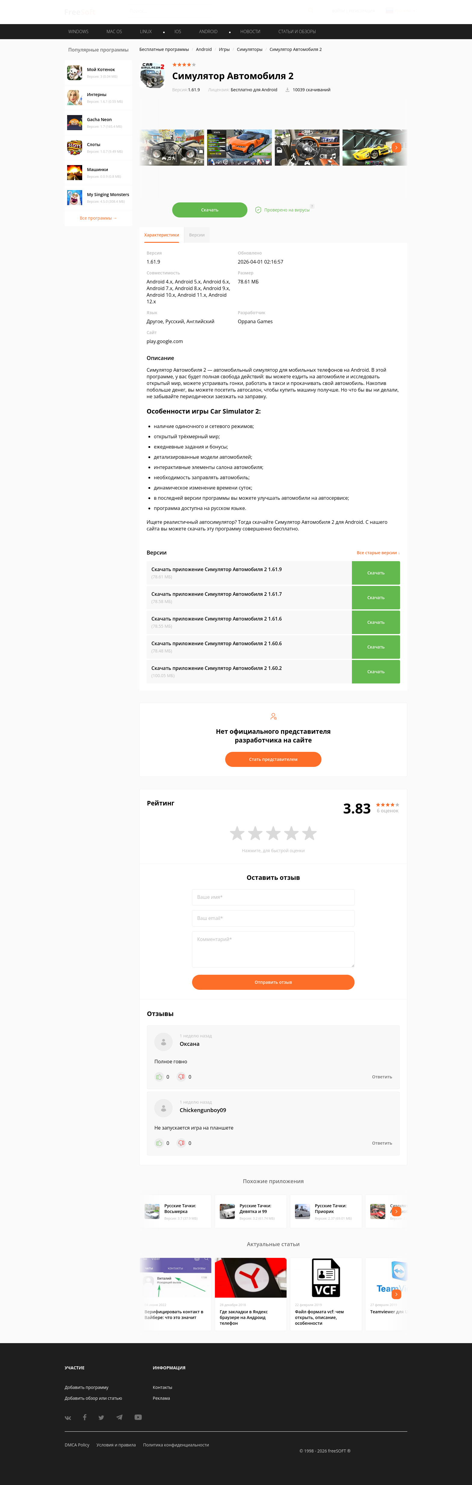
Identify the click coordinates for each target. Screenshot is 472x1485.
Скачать (210, 210)
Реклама (161, 1398)
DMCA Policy (77, 1445)
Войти (338, 11)
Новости (250, 31)
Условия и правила (116, 1445)
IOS (178, 31)
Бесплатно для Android (254, 89)
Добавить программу (86, 1387)
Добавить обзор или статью (93, 1398)
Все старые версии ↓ (378, 552)
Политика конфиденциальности (176, 1445)
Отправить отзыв (273, 982)
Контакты (162, 1387)
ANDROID (208, 31)
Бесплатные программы (164, 49)
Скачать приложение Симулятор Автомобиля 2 (216, 569)
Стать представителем (273, 759)
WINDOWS (78, 31)
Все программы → (98, 218)
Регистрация (362, 11)
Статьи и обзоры (297, 31)
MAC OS (114, 31)
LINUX (145, 31)
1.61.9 (186, 89)
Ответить (382, 1077)
